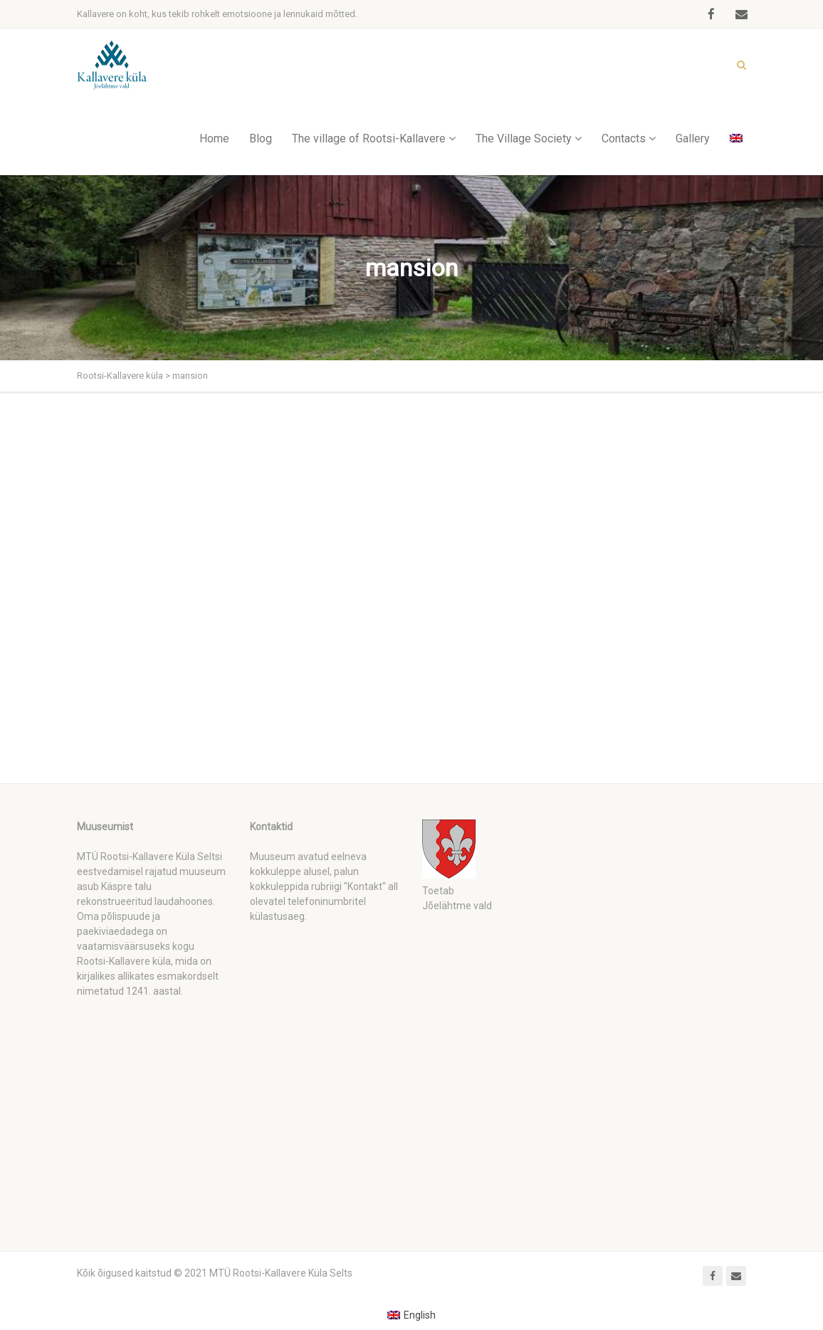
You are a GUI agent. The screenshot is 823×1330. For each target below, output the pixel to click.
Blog (260, 138)
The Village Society (524, 138)
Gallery (693, 138)
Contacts (624, 138)
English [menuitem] (420, 1315)
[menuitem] (412, 1315)
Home (214, 138)
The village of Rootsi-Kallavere (369, 138)
